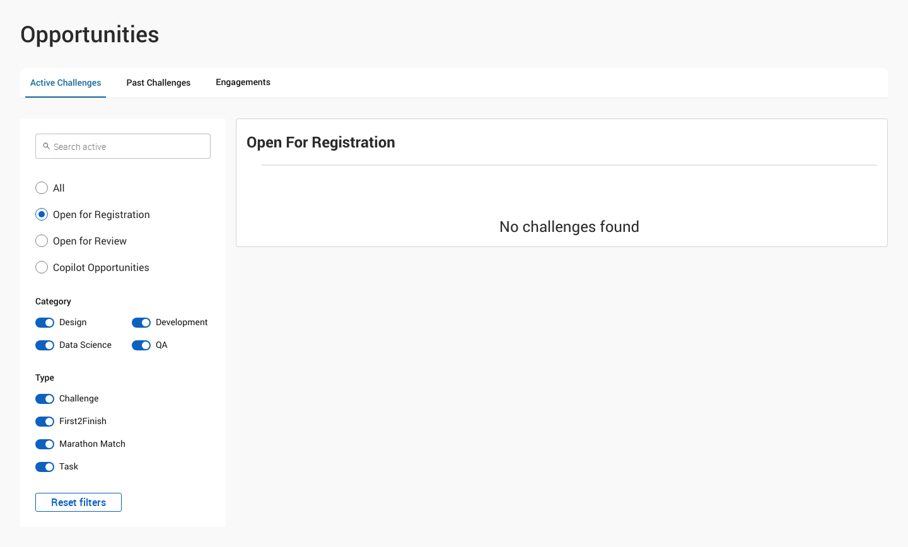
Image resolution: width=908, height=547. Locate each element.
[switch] (74, 322)
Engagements (243, 82)
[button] (123, 187)
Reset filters (78, 502)
